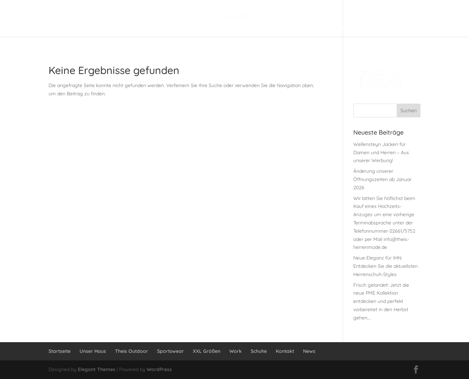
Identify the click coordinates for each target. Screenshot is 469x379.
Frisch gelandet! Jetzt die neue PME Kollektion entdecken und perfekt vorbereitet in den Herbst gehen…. (381, 301)
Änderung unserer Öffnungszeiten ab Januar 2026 (382, 179)
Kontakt (285, 351)
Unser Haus (93, 351)
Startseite (60, 351)
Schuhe (259, 351)
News (309, 351)
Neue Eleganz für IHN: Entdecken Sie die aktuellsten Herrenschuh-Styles (385, 266)
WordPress (159, 369)
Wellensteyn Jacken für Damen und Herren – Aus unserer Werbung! (381, 152)
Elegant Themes (96, 369)
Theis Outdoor (131, 351)
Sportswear (170, 351)
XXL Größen (206, 351)
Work (235, 351)
